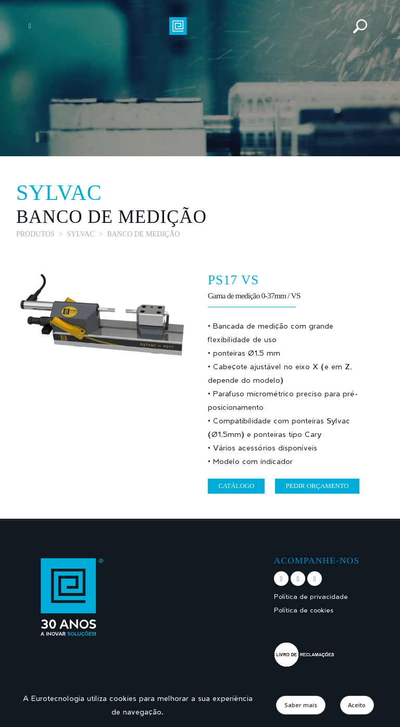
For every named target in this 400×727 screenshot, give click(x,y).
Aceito (357, 705)
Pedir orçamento (317, 486)
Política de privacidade (311, 596)
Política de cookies (303, 610)
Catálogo (236, 486)
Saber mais (300, 705)
